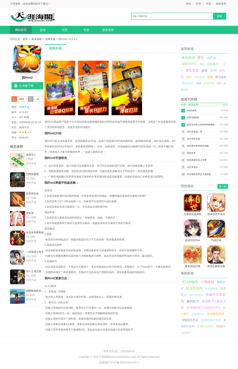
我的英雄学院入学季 (197, 160)
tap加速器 (192, 110)
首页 (25, 39)
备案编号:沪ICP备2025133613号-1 (119, 362)
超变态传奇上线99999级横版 (201, 124)
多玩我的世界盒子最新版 (199, 174)
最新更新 (221, 3)
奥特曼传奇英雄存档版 (198, 146)
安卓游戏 (36, 39)
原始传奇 (191, 153)
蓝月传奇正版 (193, 139)
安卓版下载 (26, 85)
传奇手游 (50, 39)
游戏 (188, 3)
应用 (198, 3)
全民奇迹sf (192, 167)
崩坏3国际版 (193, 117)
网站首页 (21, 29)
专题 (208, 3)
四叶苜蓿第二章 (194, 131)
